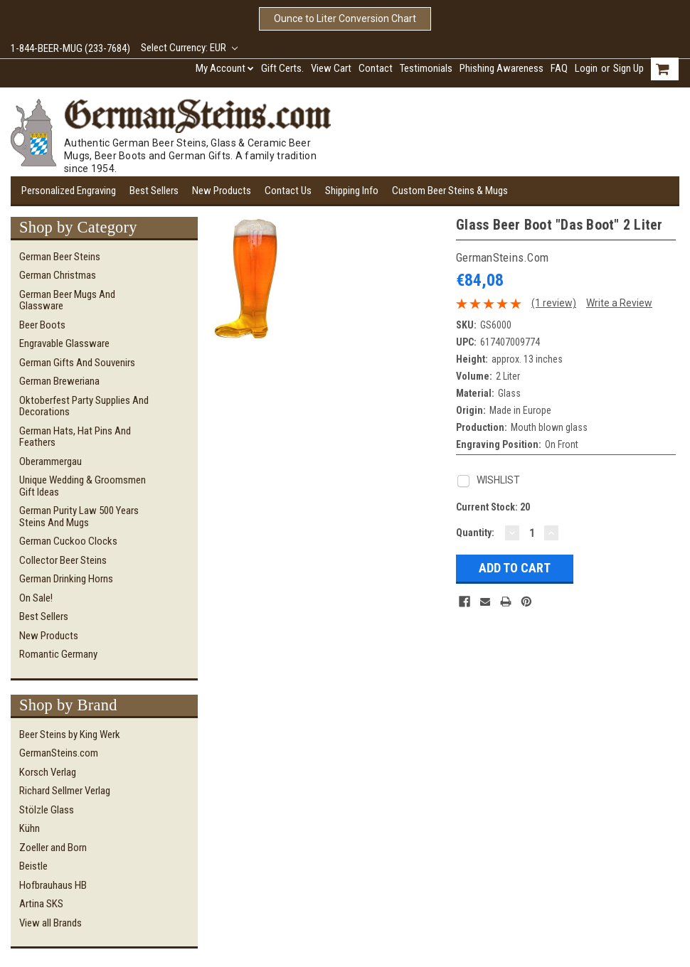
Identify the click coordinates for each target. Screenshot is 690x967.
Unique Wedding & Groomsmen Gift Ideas (82, 486)
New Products (221, 190)
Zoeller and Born (53, 847)
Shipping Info (351, 190)
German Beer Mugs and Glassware (67, 300)
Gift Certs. (282, 68)
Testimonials (426, 68)
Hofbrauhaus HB (53, 885)
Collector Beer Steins (63, 560)
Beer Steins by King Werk (69, 734)
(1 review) (553, 303)
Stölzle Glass (46, 809)
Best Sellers (154, 190)
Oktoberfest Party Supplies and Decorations (84, 406)
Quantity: (475, 532)
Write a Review (619, 303)
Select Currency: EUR (189, 47)
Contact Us (288, 190)
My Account (225, 68)
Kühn (29, 828)
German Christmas (57, 275)
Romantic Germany (58, 654)
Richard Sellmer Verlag (64, 790)
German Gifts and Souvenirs (77, 362)
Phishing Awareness (501, 68)
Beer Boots (42, 325)
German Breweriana (59, 381)
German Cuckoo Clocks (68, 541)
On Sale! (36, 598)
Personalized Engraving (68, 190)
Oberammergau (50, 461)
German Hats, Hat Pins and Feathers (75, 436)
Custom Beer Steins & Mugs (450, 190)
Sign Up (628, 68)
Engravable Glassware (64, 343)
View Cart (331, 68)
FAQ (559, 68)
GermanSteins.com (58, 753)
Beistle (33, 866)
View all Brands (50, 923)
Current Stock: (493, 507)
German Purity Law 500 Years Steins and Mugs (79, 516)
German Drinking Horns (66, 578)
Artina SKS (41, 903)
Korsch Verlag (47, 772)
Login (586, 68)
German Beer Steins (59, 256)
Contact (376, 68)
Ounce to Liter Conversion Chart (345, 18)
